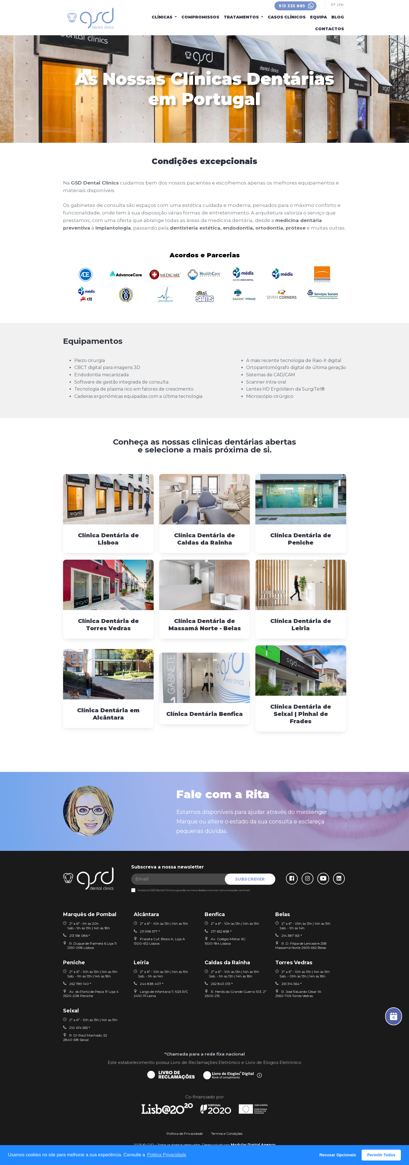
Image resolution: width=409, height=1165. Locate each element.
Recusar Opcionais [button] (337, 1155)
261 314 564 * (288, 984)
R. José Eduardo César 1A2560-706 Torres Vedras (298, 993)
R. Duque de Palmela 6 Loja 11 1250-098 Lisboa (90, 945)
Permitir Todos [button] (381, 1155)
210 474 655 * (76, 1028)
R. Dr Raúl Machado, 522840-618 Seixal (85, 1037)
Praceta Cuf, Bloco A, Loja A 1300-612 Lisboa (159, 941)
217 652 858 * (218, 931)
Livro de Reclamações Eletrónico (205, 1062)
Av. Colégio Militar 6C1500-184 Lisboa (225, 941)
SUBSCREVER (250, 879)
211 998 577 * (147, 931)
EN (341, 4)
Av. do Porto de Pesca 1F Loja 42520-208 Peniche (91, 993)
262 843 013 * (219, 984)
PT (333, 4)
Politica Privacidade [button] (166, 1154)
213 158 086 (75, 935)
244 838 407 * (148, 984)
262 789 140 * (77, 984)
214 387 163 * (288, 935)
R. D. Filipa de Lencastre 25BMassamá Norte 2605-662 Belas (301, 945)
